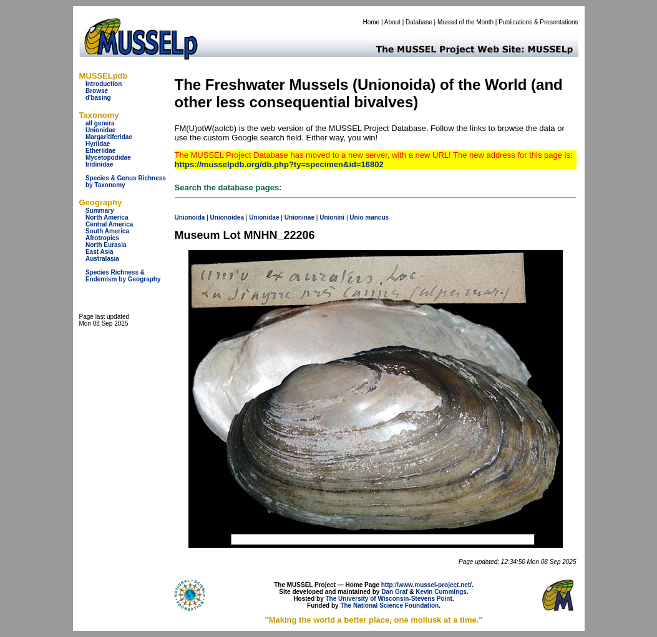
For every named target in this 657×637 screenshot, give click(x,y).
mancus (377, 217)
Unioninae (299, 217)
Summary (99, 210)
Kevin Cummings (441, 591)
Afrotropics (102, 238)
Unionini (331, 217)
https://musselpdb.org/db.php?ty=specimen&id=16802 (279, 164)
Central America (109, 224)
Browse (96, 90)
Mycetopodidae (108, 157)
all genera (100, 123)
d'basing (98, 97)
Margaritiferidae (108, 137)
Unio (356, 217)
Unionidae (100, 130)
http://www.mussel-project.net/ (426, 584)
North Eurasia (106, 244)
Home (371, 22)
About (392, 22)
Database (419, 22)
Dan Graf (394, 591)
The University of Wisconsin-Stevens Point (389, 598)
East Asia (99, 251)
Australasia (102, 258)
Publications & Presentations (538, 22)
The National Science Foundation (389, 605)
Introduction (103, 83)
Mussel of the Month (465, 22)
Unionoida (190, 217)
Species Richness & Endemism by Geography (123, 276)
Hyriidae (97, 143)
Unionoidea (227, 217)
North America (107, 217)
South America (107, 231)
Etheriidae (100, 150)
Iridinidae (99, 164)
